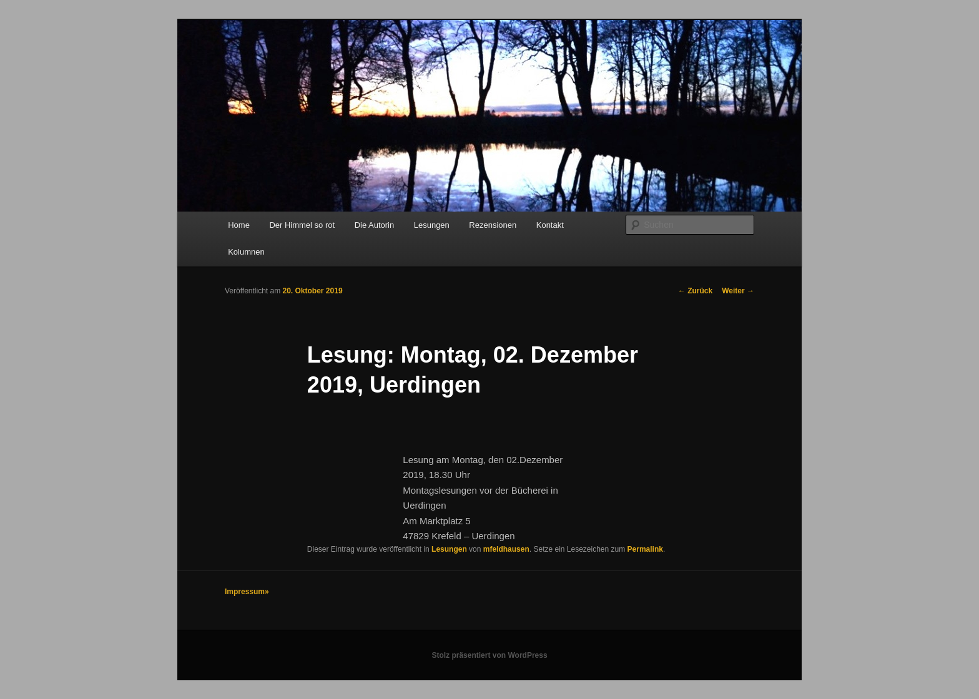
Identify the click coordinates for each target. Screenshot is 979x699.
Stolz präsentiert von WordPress (489, 655)
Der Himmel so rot (302, 225)
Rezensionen (492, 225)
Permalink (645, 549)
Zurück (695, 290)
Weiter (738, 290)
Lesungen (432, 225)
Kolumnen (246, 252)
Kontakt (550, 225)
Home (239, 225)
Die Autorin (375, 225)
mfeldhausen (506, 549)
